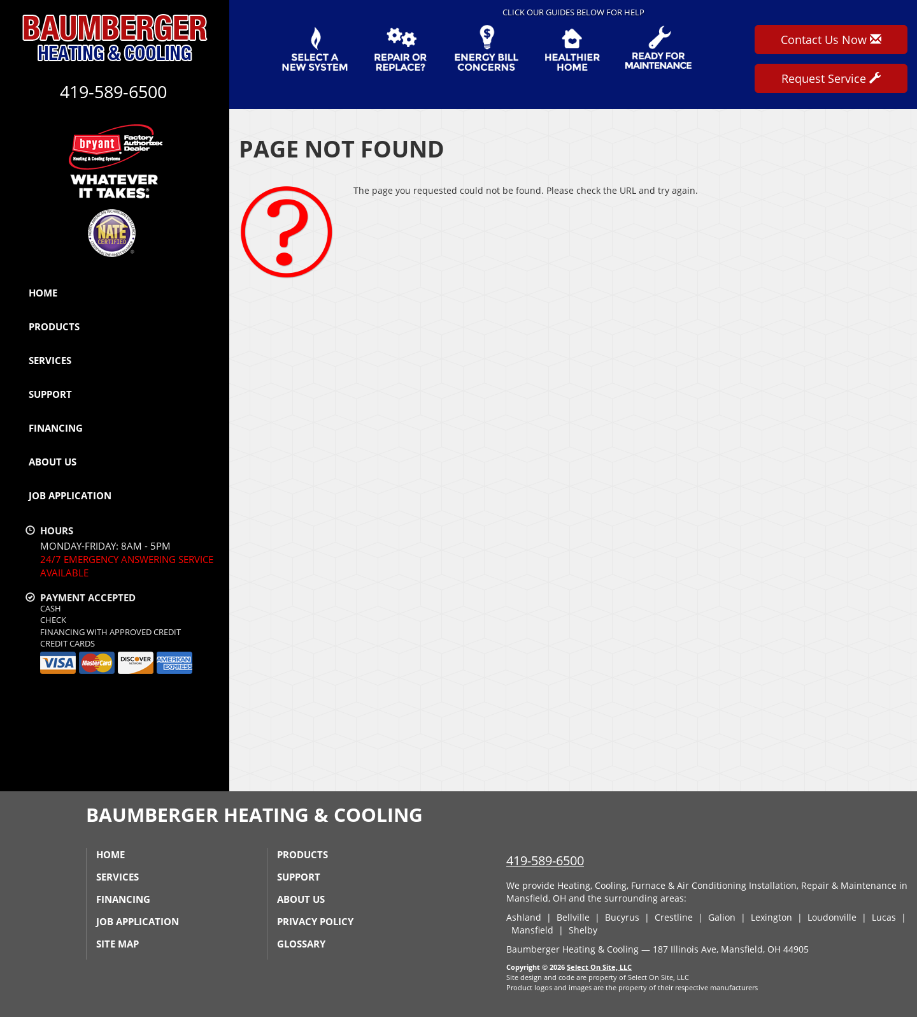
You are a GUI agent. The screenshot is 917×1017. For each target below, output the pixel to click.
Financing (56, 427)
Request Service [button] (831, 78)
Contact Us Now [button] (831, 39)
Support (50, 394)
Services (50, 360)
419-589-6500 (545, 860)
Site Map (117, 943)
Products (54, 326)
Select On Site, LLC (599, 967)
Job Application (70, 495)
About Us (52, 461)
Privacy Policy (315, 921)
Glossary (301, 943)
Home (43, 292)
